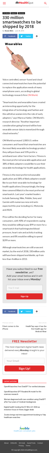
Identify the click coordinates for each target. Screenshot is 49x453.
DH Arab (22, 443)
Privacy (21, 446)
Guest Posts (31, 443)
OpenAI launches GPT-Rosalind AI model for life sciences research (22, 393)
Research (13, 13)
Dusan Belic (9, 31)
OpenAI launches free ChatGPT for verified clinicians (24, 387)
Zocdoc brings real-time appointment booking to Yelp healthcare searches (25, 416)
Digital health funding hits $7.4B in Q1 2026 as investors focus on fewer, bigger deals (22, 408)
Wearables (21, 13)
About (6, 443)
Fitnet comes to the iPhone (10, 327)
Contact (40, 443)
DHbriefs (13, 443)
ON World (6, 13)
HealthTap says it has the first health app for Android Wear (36, 329)
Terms (28, 446)
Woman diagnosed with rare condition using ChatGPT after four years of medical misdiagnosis (25, 400)
